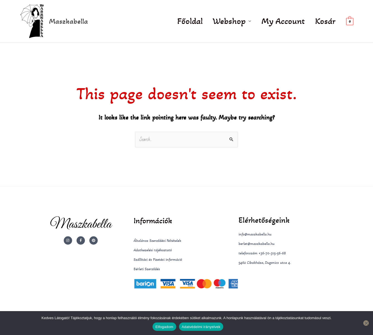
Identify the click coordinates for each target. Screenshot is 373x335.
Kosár (326, 21)
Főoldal (196, 21)
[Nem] (366, 323)
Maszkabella (68, 21)
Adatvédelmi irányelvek (201, 327)
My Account (286, 21)
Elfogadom (164, 327)
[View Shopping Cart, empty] (350, 21)
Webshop (234, 21)
